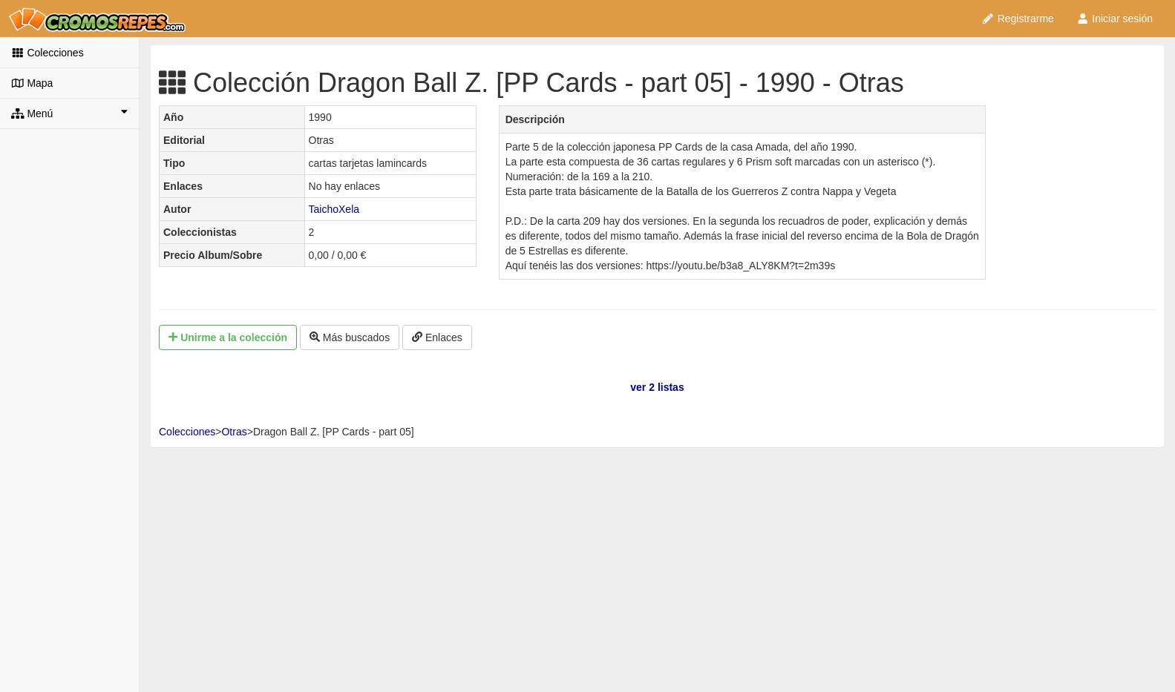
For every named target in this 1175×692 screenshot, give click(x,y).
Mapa (32, 83)
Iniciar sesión (1114, 18)
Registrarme (1017, 18)
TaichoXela (334, 209)
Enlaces (437, 337)
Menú (69, 112)
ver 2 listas (657, 387)
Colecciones (47, 53)
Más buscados (350, 337)
